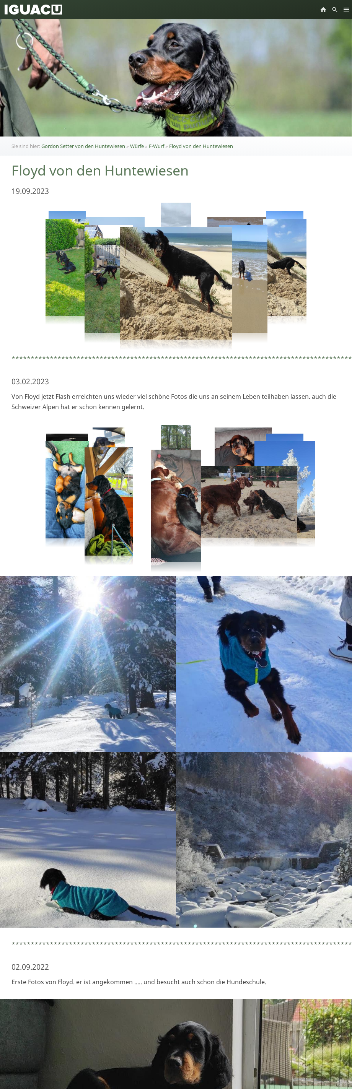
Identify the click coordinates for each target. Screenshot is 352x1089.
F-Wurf (156, 146)
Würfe (137, 146)
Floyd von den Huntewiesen (201, 146)
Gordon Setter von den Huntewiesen (83, 146)
